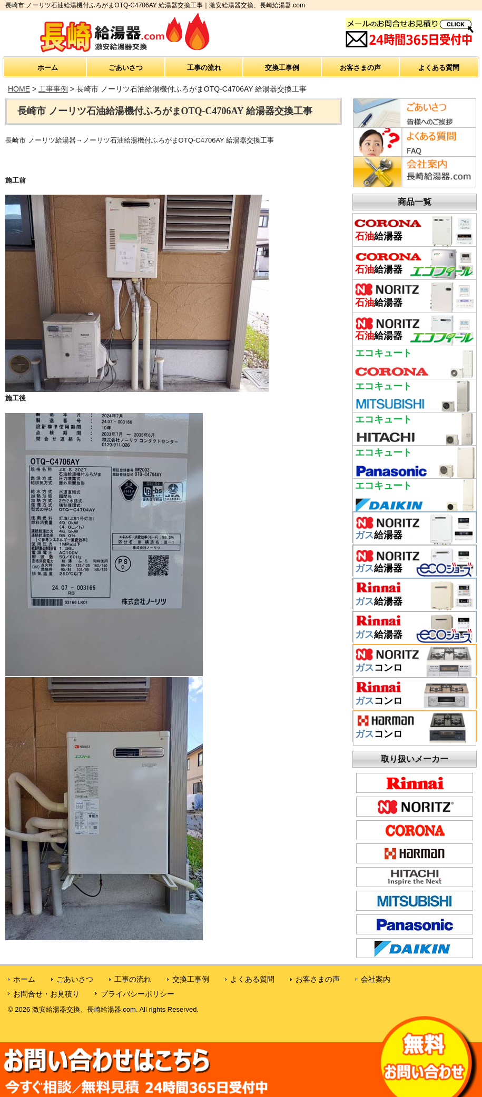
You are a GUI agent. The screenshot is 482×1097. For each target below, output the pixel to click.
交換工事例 (282, 68)
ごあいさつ (126, 68)
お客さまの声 (360, 68)
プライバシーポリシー (137, 994)
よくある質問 (438, 68)
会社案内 (375, 979)
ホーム (47, 68)
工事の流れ (204, 68)
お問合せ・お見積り (46, 994)
